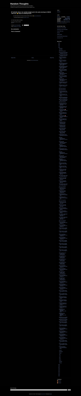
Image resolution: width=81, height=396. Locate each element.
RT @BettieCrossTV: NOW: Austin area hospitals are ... (62, 188)
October (60, 350)
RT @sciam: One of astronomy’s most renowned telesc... (62, 123)
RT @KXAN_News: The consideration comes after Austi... (63, 104)
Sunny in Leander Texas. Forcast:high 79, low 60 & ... (63, 291)
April (60, 358)
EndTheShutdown (67, 21)
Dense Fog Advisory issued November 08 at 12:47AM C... (63, 285)
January (60, 362)
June (60, 355)
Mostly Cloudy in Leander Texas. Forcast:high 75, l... (63, 229)
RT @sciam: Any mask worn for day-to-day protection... (62, 170)
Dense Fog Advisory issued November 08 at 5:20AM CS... (63, 275)
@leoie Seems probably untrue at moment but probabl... (63, 70)
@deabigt (15, 26)
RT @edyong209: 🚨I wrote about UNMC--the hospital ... (63, 110)
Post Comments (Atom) (34, 60)
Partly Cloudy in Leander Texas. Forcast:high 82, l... (63, 241)
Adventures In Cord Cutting (61, 27)
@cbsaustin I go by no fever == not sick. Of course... (62, 58)
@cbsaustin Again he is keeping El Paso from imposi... (63, 113)
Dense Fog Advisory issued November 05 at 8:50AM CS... (63, 329)
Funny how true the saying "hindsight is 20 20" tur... (63, 53)
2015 (59, 370)
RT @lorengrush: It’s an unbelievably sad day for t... (63, 135)
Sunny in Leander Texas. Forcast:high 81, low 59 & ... (63, 341)
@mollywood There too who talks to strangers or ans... (63, 297)
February (60, 361)
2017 (59, 367)
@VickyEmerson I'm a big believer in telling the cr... (63, 83)
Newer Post (13, 57)
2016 (59, 368)
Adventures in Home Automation (62, 29)
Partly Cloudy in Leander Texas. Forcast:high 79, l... (63, 247)
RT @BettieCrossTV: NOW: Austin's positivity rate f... (63, 195)
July (60, 354)
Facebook (62, 21)
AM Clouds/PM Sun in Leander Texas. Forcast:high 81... (62, 260)
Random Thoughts (19, 4)
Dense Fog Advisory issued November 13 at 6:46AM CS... (63, 222)
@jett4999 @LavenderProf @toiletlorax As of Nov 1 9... (63, 139)
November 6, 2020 (26, 17)
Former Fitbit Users (60, 31)
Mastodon (58, 11)
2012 (59, 374)
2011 (59, 375)
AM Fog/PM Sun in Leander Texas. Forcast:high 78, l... (62, 272)
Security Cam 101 (60, 37)
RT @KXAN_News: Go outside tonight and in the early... (63, 304)
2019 (59, 364)
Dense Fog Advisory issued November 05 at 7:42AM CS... (63, 335)
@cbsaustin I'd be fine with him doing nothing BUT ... (63, 164)
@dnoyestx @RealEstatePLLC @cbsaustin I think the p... (63, 146)
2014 (59, 371)
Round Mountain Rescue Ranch (62, 36)
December (61, 48)
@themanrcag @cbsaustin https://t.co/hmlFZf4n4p (63, 98)
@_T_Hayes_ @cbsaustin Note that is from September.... (63, 215)
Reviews (58, 32)
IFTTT (13, 22)
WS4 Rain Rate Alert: (62, 88)
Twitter (20, 26)
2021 (59, 45)
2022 (59, 44)
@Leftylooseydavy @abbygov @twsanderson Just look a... (62, 310)
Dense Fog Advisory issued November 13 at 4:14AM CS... (63, 235)
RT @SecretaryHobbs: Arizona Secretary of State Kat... (62, 173)
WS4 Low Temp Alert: (62, 186)
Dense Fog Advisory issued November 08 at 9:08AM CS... (63, 266)
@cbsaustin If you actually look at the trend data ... (63, 318)
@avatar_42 (67, 19)
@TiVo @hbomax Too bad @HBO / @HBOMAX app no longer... (63, 64)
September (61, 351)
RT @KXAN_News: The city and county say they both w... (63, 92)
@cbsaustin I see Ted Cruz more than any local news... (62, 202)
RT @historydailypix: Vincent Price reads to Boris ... (63, 347)
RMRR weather (59, 34)
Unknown (59, 382)
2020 (59, 47)
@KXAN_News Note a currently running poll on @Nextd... (63, 208)
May (60, 357)
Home (33, 57)
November (61, 49)
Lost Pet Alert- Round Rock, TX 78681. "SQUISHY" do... (62, 129)
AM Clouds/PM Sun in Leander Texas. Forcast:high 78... (62, 254)
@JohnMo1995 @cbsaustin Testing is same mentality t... (63, 142)
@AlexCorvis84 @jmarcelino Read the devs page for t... (63, 73)
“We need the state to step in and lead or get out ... (63, 176)
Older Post (52, 57)
